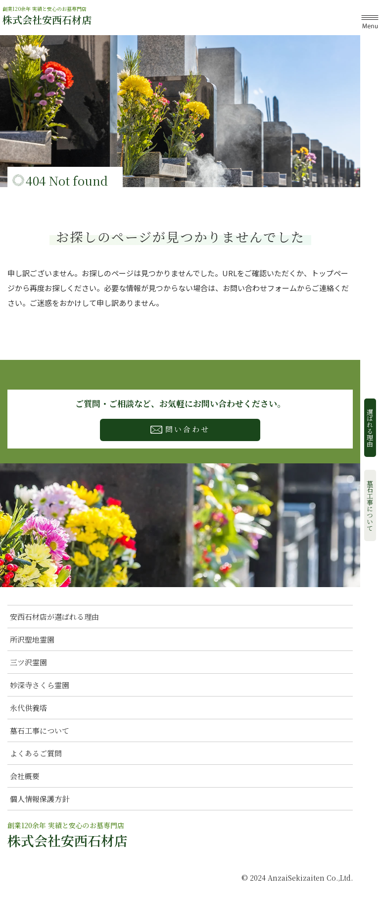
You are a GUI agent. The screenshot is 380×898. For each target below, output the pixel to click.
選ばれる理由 (370, 427)
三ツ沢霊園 (28, 662)
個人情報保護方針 (39, 799)
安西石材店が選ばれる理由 (54, 616)
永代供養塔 (28, 707)
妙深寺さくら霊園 (39, 685)
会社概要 (25, 776)
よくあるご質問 (36, 753)
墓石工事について (370, 505)
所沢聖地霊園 (32, 639)
